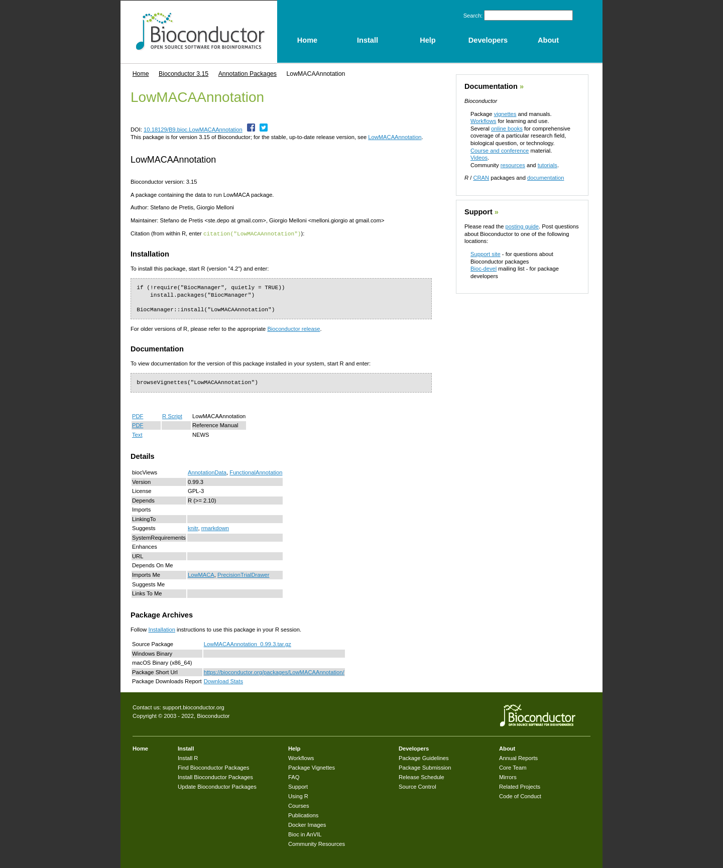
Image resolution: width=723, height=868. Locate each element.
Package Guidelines (424, 758)
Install (186, 748)
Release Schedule (421, 777)
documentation (545, 178)
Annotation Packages (247, 73)
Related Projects (519, 786)
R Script (172, 416)
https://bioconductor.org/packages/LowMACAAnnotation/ (274, 672)
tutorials (547, 165)
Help (294, 748)
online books (507, 129)
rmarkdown (215, 528)
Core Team (513, 767)
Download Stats (223, 681)
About (507, 748)
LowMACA (201, 574)
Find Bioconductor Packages (213, 767)
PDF (137, 416)
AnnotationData (207, 472)
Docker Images (307, 824)
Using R (298, 796)
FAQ (293, 777)
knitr (193, 528)
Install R (188, 758)
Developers (414, 748)
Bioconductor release (293, 328)
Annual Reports (518, 758)
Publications (303, 815)
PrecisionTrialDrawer (243, 574)
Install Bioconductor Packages (215, 777)
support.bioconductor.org (193, 707)
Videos (479, 158)
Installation (161, 629)
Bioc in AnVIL (305, 834)
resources (513, 165)
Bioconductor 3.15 (183, 73)
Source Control (417, 786)
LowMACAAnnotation (394, 137)
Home (141, 73)
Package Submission (425, 767)
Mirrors (508, 777)
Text (137, 434)
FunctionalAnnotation (255, 472)
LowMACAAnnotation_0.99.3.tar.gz (247, 644)
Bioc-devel (483, 269)
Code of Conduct (520, 796)
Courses (298, 805)
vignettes (505, 114)
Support (478, 212)
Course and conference (499, 151)
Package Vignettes (311, 767)
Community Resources (316, 843)
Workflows (483, 121)
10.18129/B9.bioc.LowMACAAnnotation (193, 130)
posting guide (522, 226)
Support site (485, 254)
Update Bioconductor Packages (217, 786)
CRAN (481, 178)
